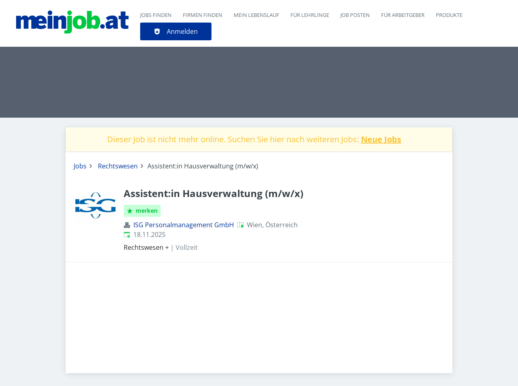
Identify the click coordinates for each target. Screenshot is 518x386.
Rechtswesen (118, 166)
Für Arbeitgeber (403, 15)
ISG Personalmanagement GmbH (183, 224)
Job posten (355, 15)
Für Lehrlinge (309, 15)
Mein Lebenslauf (256, 15)
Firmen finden (202, 15)
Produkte (449, 15)
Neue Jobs (381, 139)
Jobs (80, 166)
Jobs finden (156, 15)
